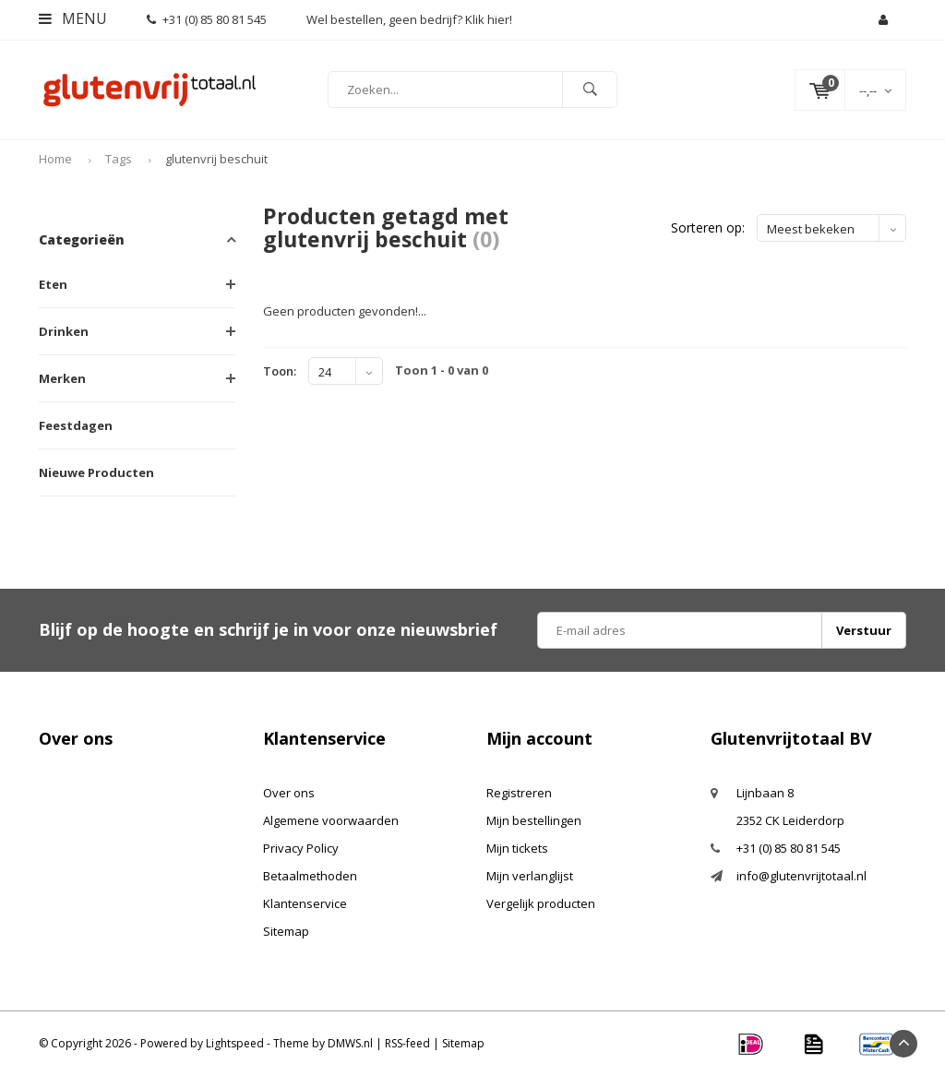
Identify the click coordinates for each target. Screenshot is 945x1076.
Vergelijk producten (540, 903)
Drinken (64, 331)
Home (55, 159)
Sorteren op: (708, 228)
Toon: (279, 371)
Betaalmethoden (310, 875)
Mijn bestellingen (533, 820)
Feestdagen (76, 425)
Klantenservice (305, 903)
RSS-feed (407, 1043)
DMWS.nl (350, 1043)
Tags (118, 159)
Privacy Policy (301, 848)
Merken (62, 378)
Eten (53, 284)
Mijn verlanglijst (529, 875)
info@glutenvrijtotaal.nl (801, 875)
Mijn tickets (517, 848)
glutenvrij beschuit (216, 159)
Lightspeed (235, 1043)
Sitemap (286, 931)
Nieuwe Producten (96, 472)
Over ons (289, 792)
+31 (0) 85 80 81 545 (207, 19)
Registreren (519, 792)
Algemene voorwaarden (331, 820)
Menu (73, 18)
